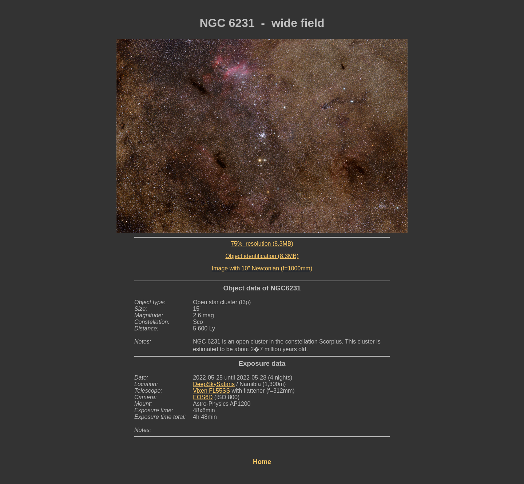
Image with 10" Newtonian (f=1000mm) (262, 268)
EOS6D (203, 397)
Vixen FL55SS (211, 391)
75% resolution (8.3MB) (262, 244)
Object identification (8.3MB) (262, 256)
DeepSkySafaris (214, 384)
